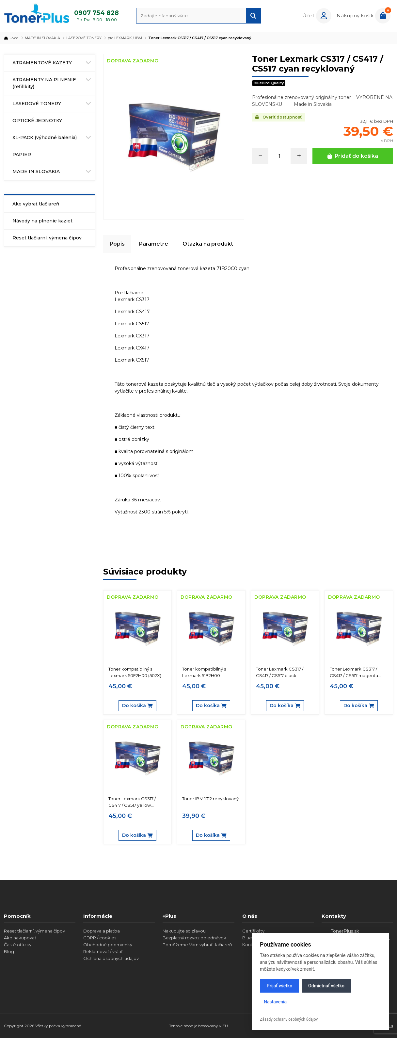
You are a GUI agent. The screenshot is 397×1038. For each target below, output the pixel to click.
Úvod (11, 38)
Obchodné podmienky (107, 944)
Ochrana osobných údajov (111, 958)
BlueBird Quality (269, 83)
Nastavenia (275, 1001)
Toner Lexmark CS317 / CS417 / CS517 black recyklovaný (279, 672)
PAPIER (21, 154)
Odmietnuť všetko (326, 985)
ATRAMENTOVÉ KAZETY (42, 63)
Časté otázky (17, 944)
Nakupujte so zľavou (184, 930)
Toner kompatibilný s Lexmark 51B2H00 (204, 672)
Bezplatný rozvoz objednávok (194, 937)
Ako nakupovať (20, 937)
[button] (317, 15)
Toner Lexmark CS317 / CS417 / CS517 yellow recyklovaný (132, 802)
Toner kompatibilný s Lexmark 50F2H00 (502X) (134, 672)
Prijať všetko (279, 985)
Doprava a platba (101, 930)
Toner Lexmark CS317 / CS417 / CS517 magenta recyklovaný (354, 672)
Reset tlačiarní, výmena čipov (47, 238)
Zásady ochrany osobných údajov (289, 1019)
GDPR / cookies (99, 937)
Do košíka (137, 705)
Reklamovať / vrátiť (103, 951)
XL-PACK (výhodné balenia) (44, 137)
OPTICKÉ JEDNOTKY (37, 120)
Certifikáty (253, 930)
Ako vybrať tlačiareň (35, 204)
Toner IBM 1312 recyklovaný (210, 798)
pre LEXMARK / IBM (125, 38)
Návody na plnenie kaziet (42, 221)
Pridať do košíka (352, 156)
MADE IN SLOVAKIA (42, 38)
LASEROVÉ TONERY (84, 38)
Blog (9, 951)
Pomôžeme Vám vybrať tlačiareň (197, 944)
